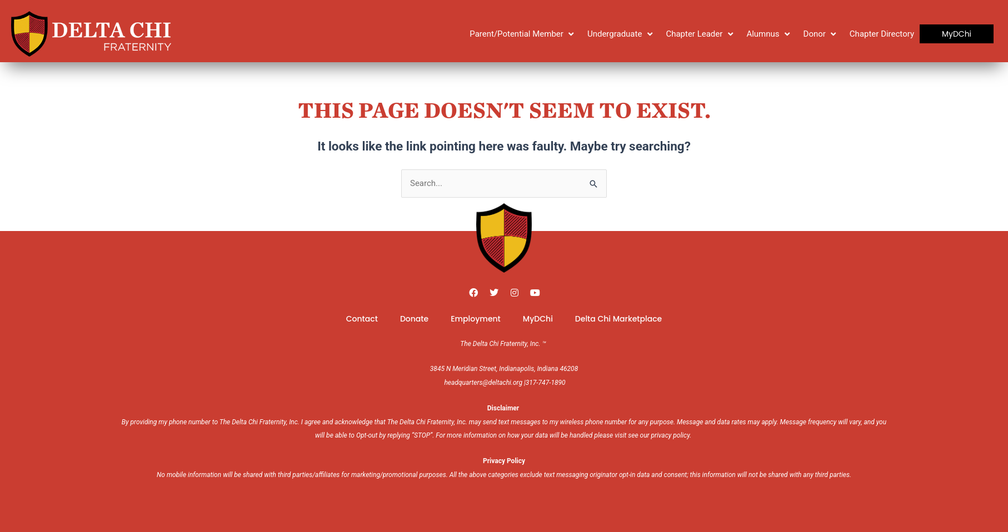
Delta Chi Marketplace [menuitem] (618, 318)
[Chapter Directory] (882, 34)
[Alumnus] (769, 34)
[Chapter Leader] (700, 34)
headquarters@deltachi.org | (484, 383)
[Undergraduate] (621, 34)
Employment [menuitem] (476, 318)
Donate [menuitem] (414, 318)
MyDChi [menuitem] (538, 318)
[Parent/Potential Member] (523, 34)
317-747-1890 (546, 383)
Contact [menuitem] (362, 318)
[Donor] (821, 34)
